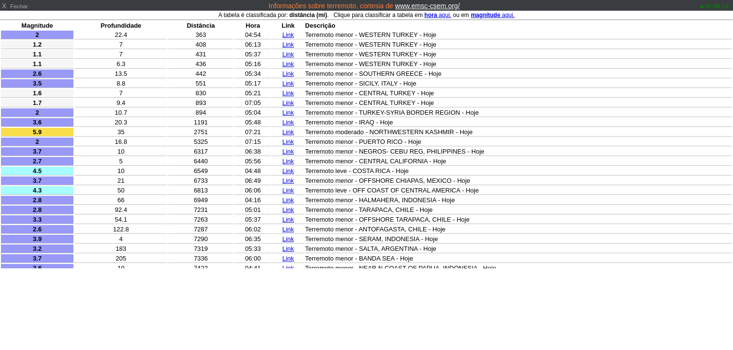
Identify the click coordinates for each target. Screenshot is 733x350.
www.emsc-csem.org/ (427, 6)
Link (288, 34)
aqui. (438, 15)
